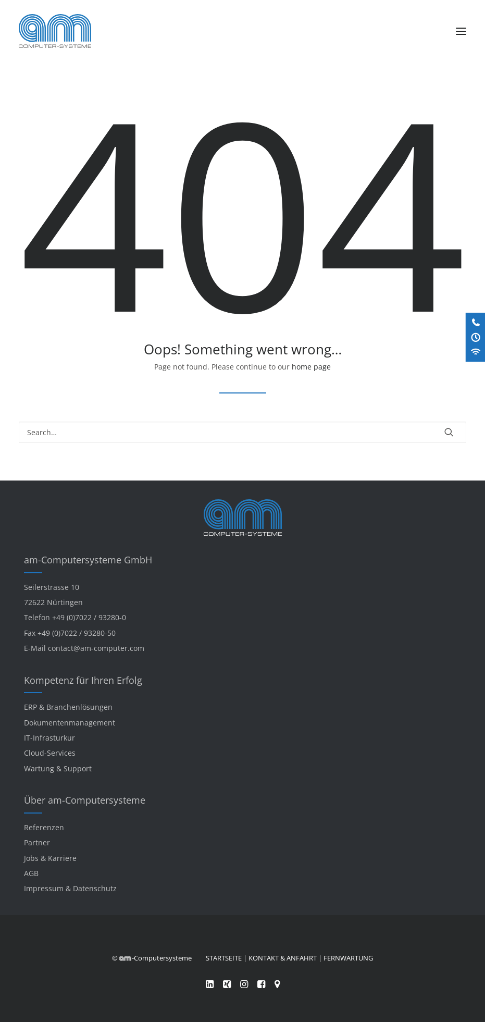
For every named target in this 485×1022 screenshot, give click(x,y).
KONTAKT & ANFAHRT (282, 958)
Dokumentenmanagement (69, 723)
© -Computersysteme (152, 958)
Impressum (44, 888)
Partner (37, 842)
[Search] (242, 432)
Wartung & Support (58, 768)
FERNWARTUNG (348, 958)
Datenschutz (95, 888)
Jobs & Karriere (50, 858)
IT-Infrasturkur (49, 738)
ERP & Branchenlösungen (68, 707)
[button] (461, 31)
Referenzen (44, 827)
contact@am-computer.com (96, 648)
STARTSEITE (224, 958)
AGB (31, 873)
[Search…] (242, 432)
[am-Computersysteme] (55, 31)
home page (311, 367)
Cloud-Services (50, 753)
